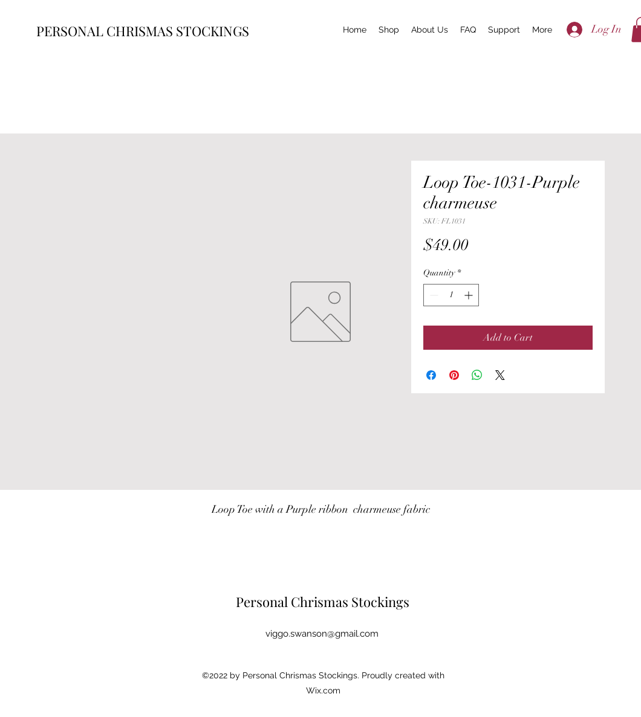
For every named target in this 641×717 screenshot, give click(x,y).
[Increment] (469, 295)
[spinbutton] (451, 295)
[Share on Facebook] (431, 375)
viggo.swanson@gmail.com (322, 633)
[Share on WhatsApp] (477, 375)
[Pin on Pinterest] (454, 375)
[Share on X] (500, 375)
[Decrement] (432, 295)
